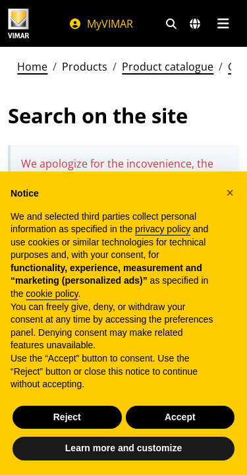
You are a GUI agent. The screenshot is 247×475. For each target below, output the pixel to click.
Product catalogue (167, 66)
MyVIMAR (101, 23)
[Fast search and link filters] (171, 24)
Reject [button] (67, 417)
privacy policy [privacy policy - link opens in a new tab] (162, 229)
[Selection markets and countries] (195, 24)
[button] (229, 192)
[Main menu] (223, 24)
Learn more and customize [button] (123, 448)
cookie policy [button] (52, 293)
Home (32, 66)
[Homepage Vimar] (18, 23)
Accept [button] (180, 417)
